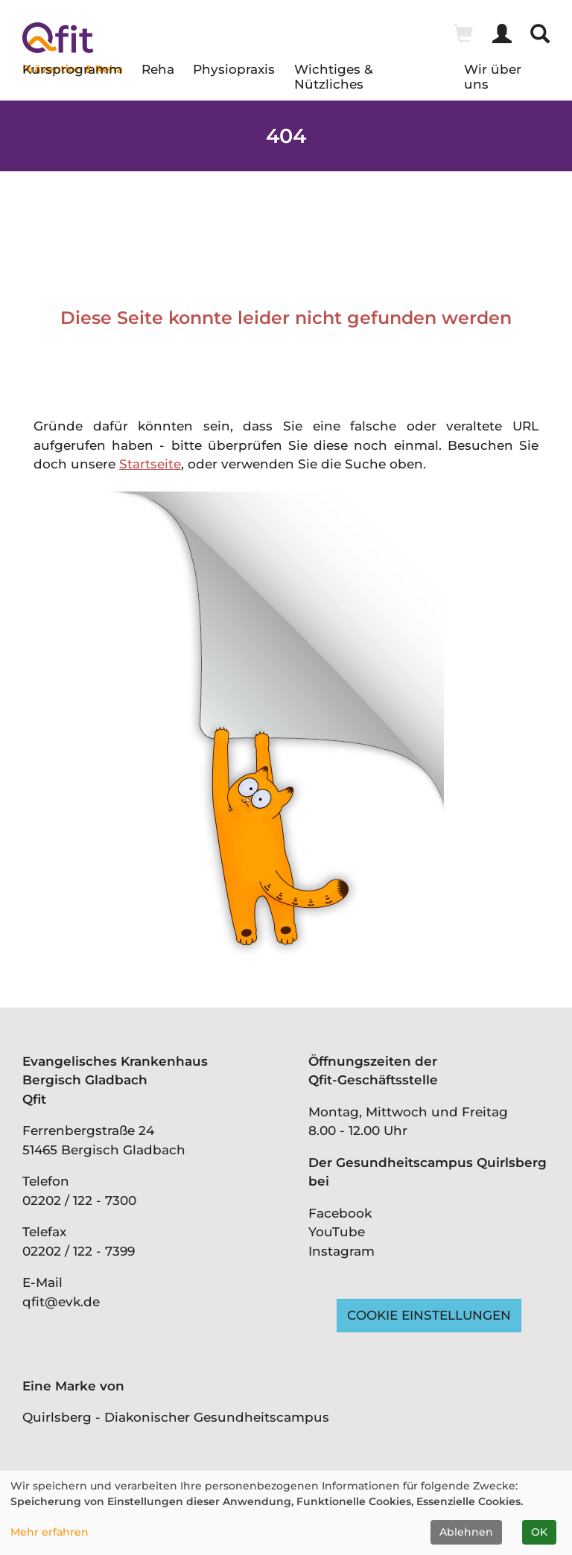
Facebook (340, 1213)
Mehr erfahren (49, 1532)
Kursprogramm (72, 69)
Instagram (341, 1251)
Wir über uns (492, 73)
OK (539, 1532)
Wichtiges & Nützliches (333, 73)
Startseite (150, 464)
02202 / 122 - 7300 (79, 1200)
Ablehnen (466, 1532)
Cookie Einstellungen (429, 1315)
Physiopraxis (234, 69)
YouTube (336, 1231)
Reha (158, 69)
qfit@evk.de (61, 1301)
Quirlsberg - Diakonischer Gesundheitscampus (175, 1417)
